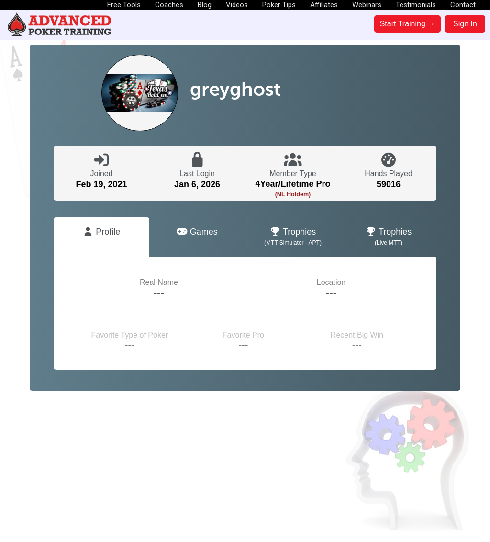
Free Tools (124, 4)
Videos (237, 4)
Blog (205, 4)
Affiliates (324, 4)
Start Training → (407, 24)
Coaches (169, 4)
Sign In (465, 24)
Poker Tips (279, 4)
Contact (463, 4)
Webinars (366, 4)
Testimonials (416, 4)
